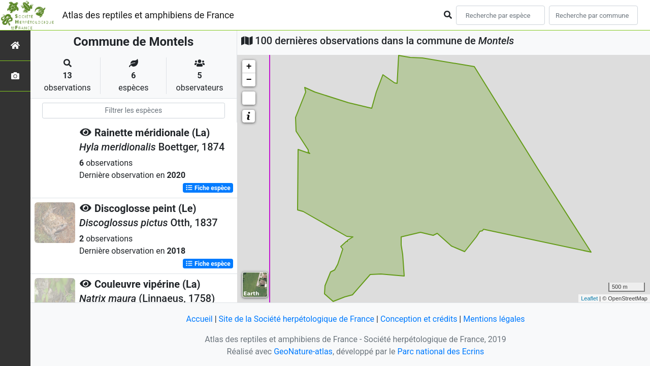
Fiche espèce (208, 188)
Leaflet (589, 298)
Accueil (199, 319)
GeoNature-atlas (303, 351)
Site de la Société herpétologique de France (296, 319)
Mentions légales (494, 319)
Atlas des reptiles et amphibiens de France (148, 15)
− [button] (249, 80)
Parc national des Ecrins (440, 351)
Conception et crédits (419, 319)
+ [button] (249, 66)
